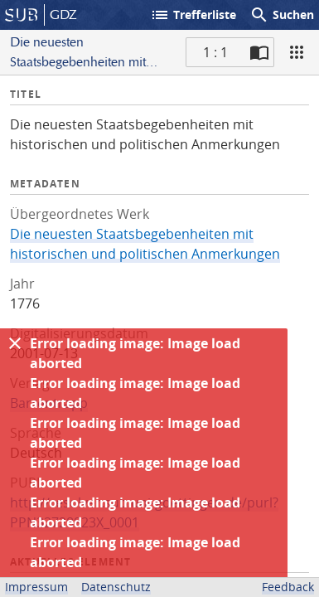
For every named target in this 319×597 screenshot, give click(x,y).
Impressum (36, 587)
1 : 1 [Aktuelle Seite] (215, 52)
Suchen (281, 15)
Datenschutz (116, 587)
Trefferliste (193, 15)
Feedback (288, 587)
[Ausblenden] (15, 343)
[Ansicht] (296, 52)
